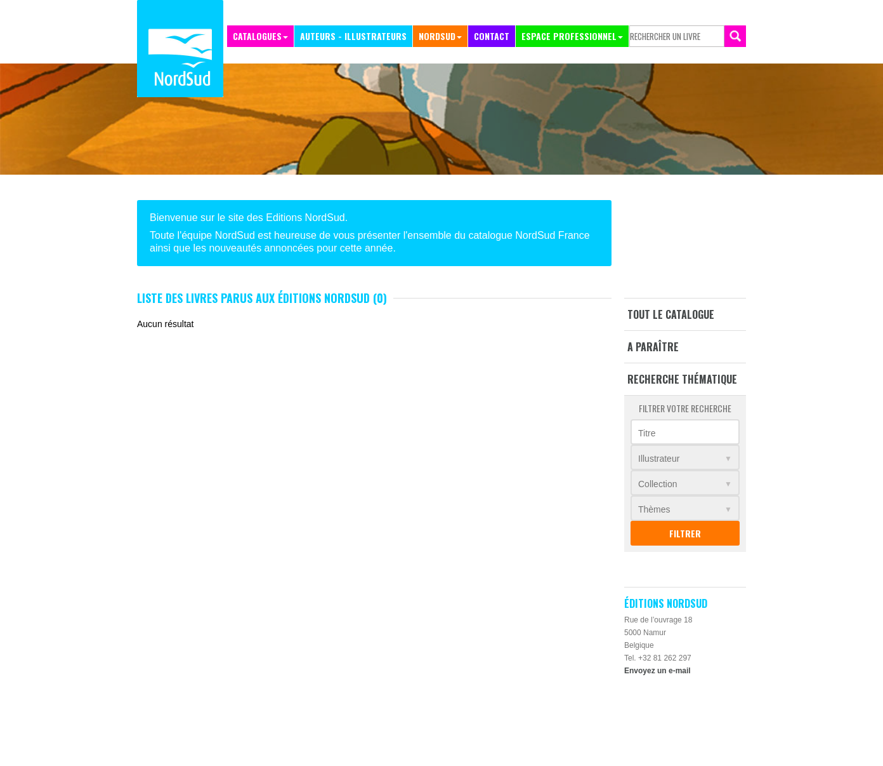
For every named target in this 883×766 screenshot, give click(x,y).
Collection (657, 484)
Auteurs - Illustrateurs (353, 36)
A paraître (653, 346)
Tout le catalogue (670, 314)
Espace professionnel (569, 36)
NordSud (437, 36)
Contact (491, 36)
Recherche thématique (682, 379)
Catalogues (257, 36)
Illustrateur (658, 459)
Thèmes (654, 509)
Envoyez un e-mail (657, 670)
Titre (646, 433)
